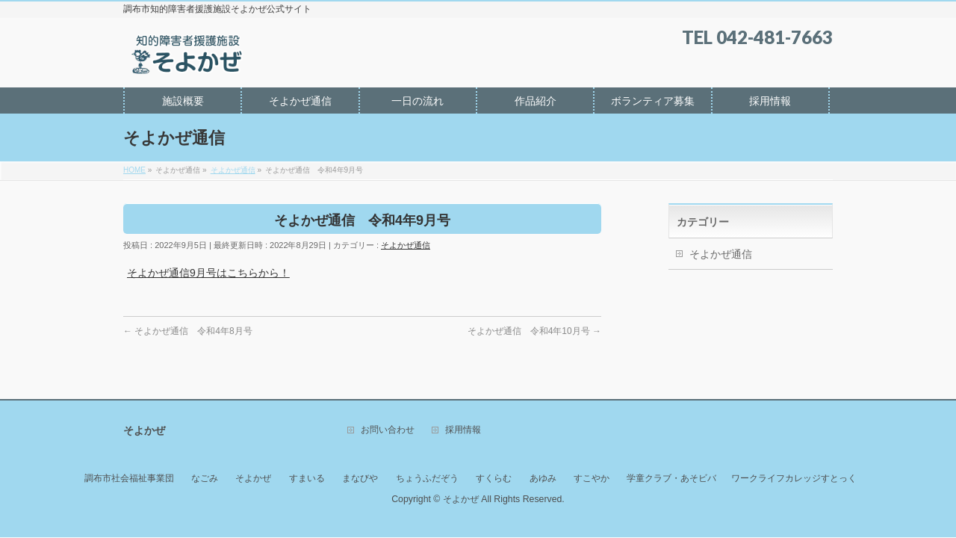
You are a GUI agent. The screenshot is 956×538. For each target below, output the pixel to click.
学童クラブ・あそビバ (671, 478)
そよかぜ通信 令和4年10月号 (534, 331)
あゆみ (543, 478)
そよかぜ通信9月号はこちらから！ (208, 273)
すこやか (591, 478)
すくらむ (494, 478)
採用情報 (463, 430)
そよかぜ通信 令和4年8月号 (187, 331)
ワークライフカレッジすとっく (794, 478)
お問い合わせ (388, 430)
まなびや (360, 478)
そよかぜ (253, 478)
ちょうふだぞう (427, 478)
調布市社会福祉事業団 (129, 478)
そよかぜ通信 (405, 245)
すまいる (307, 478)
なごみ (204, 478)
